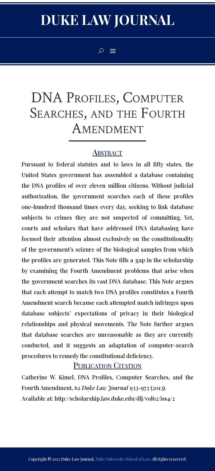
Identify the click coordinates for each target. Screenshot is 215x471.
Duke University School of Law (122, 459)
